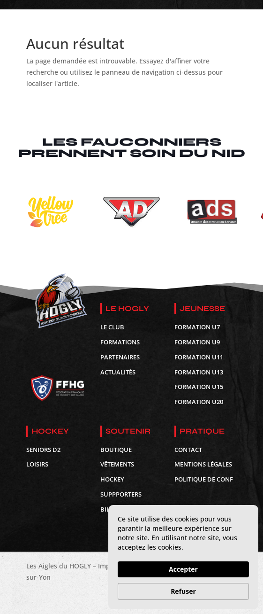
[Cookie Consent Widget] (183, 557)
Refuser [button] (183, 591)
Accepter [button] (183, 569)
